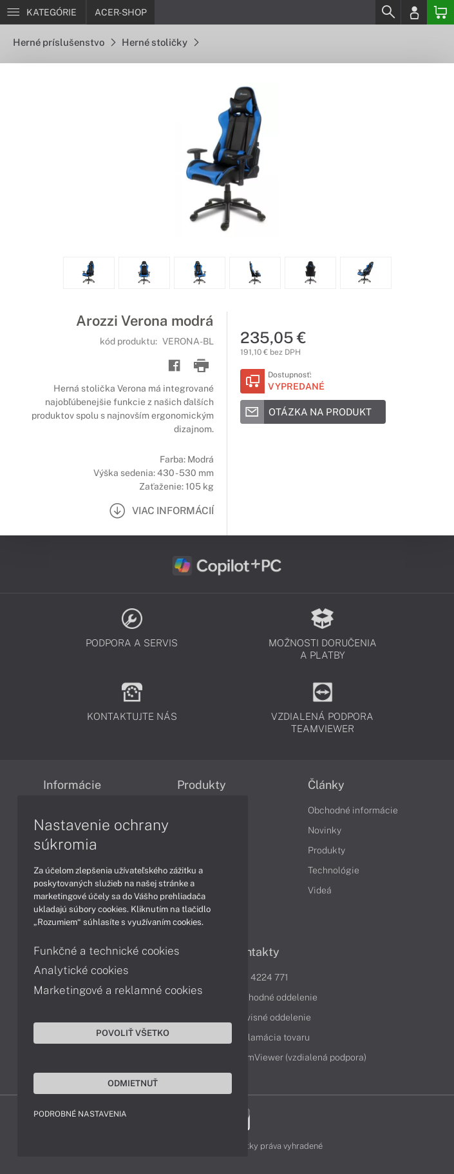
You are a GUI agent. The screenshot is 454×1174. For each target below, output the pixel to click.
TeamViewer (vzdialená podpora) (299, 1057)
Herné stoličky (160, 42)
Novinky (324, 830)
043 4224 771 (260, 977)
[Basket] (440, 12)
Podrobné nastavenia (82, 1112)
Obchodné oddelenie (274, 997)
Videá (320, 890)
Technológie (333, 870)
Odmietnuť (122, 1081)
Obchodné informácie (353, 810)
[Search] (388, 12)
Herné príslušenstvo (64, 42)
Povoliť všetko (122, 1031)
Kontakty (255, 952)
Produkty (326, 850)
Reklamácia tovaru (271, 1037)
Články (326, 785)
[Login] (414, 12)
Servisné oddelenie (271, 1017)
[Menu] (43, 12)
